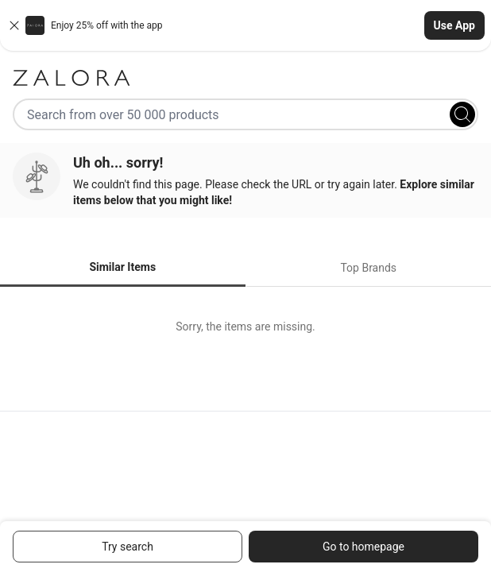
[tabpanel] (245, 326)
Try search (127, 546)
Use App (454, 25)
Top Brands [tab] (368, 267)
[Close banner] (14, 25)
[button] (245, 25)
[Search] (462, 114)
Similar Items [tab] (122, 267)
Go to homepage (363, 546)
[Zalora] (245, 78)
